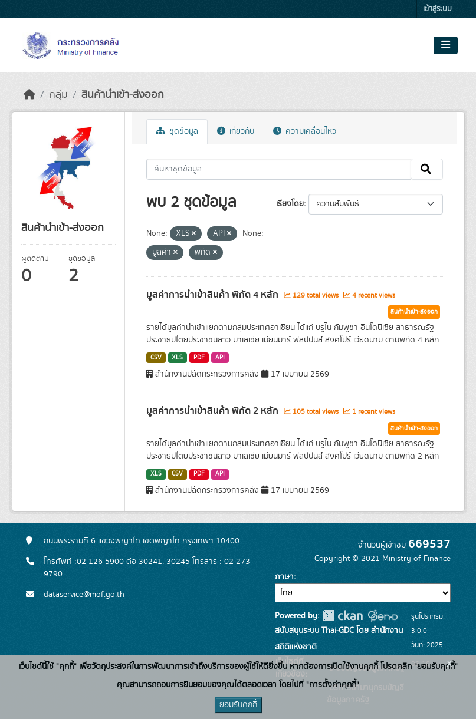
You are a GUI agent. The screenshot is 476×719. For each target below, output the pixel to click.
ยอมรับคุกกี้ (238, 705)
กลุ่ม (58, 95)
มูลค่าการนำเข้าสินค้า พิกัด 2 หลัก (213, 410)
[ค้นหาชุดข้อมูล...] (278, 169)
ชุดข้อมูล (177, 131)
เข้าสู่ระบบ (437, 9)
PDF (199, 357)
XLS (177, 357)
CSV (156, 357)
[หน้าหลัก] (29, 95)
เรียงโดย (290, 204)
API (220, 357)
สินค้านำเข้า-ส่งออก (122, 95)
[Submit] (427, 169)
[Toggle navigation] (446, 45)
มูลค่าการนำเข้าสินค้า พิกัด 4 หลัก (213, 294)
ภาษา (284, 577)
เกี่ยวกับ (235, 131)
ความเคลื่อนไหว (304, 131)
